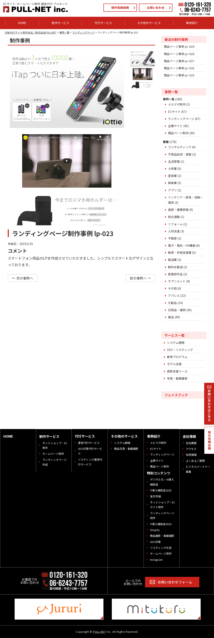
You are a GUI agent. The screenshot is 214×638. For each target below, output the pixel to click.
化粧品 (172, 303)
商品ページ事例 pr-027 (179, 61)
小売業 (172, 168)
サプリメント (177, 281)
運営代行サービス (89, 443)
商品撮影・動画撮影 (162, 536)
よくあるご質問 (195, 461)
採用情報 (191, 455)
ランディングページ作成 (54, 462)
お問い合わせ (155, 7)
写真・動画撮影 (177, 378)
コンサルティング (179, 147)
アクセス (191, 449)
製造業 (172, 260)
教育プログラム (177, 357)
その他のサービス (149, 23)
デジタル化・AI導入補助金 (162, 481)
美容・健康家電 (178, 210)
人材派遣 (174, 231)
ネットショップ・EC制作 (54, 445)
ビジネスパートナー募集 (198, 469)
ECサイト (174, 112)
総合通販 (174, 217)
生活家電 (174, 161)
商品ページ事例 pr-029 (179, 46)
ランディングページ (181, 119)
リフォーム (175, 224)
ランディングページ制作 (162, 515)
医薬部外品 (175, 274)
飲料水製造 (175, 267)
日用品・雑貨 (177, 310)
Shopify (155, 530)
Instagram (156, 560)
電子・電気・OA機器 (181, 245)
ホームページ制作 (53, 454)
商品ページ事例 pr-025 (179, 75)
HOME (22, 23)
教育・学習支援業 (179, 252)
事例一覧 (169, 99)
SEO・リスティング (180, 350)
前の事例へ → (140, 278)
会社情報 (189, 436)
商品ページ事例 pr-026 (179, 68)
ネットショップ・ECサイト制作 (162, 504)
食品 (171, 317)
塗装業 (172, 176)
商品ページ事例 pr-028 (179, 54)
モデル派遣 (174, 364)
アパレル (174, 295)
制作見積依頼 (120, 7)
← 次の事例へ (22, 278)
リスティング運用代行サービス (90, 462)
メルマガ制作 (177, 104)
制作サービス (60, 23)
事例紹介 (192, 23)
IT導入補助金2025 (161, 490)
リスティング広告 (161, 548)
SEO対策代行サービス (90, 451)
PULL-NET (99, 631)
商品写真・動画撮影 (126, 449)
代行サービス (103, 23)
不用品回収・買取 (179, 154)
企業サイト (175, 126)
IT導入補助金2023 (161, 524)
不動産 (172, 238)
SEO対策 (155, 542)
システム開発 (176, 342)
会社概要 (191, 443)
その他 (172, 288)
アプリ (172, 190)
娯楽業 (172, 183)
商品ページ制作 (178, 133)
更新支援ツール (177, 371)
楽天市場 (155, 496)
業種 (166, 142)
